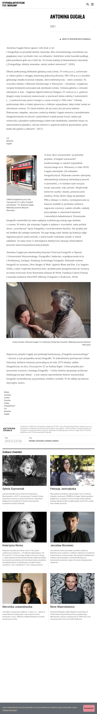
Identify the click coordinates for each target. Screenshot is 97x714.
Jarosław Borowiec (61, 632)
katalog (55, 527)
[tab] (87, 4)
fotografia (40, 527)
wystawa (32, 527)
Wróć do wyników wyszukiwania (76, 39)
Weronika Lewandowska (17, 693)
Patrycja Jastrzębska (63, 575)
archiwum (48, 527)
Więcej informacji (9, 710)
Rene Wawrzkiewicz (62, 693)
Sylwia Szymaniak (13, 575)
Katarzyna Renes (12, 632)
